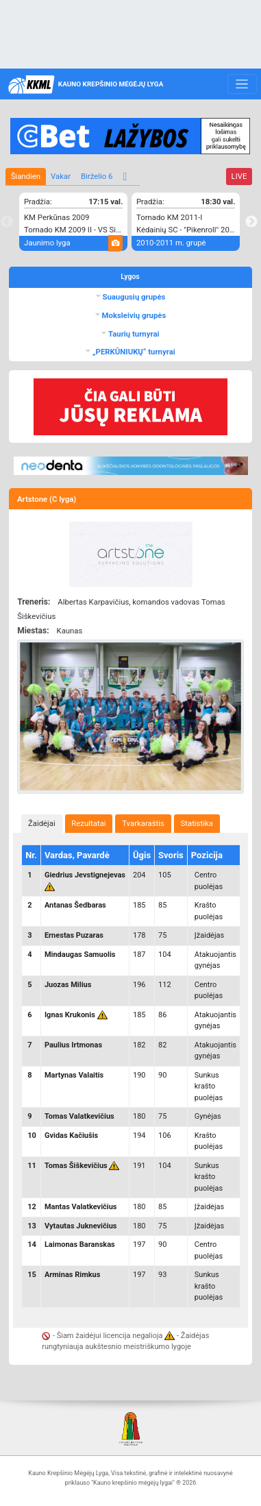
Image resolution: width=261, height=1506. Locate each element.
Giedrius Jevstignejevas (85, 875)
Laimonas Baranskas (80, 1244)
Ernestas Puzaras (74, 935)
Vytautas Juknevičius (81, 1226)
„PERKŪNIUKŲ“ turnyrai (132, 351)
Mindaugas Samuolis (80, 954)
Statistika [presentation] (197, 823)
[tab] (41, 824)
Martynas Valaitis (74, 1075)
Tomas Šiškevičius (76, 1165)
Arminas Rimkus (72, 1274)
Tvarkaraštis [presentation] (143, 823)
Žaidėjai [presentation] (41, 823)
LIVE (239, 176)
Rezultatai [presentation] (88, 823)
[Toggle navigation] (242, 84)
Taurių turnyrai (132, 334)
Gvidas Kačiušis (71, 1135)
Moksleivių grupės (133, 315)
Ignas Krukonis (70, 1014)
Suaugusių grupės (133, 297)
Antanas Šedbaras (75, 905)
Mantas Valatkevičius (81, 1206)
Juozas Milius (68, 984)
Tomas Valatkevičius (79, 1116)
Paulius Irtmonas (73, 1045)
